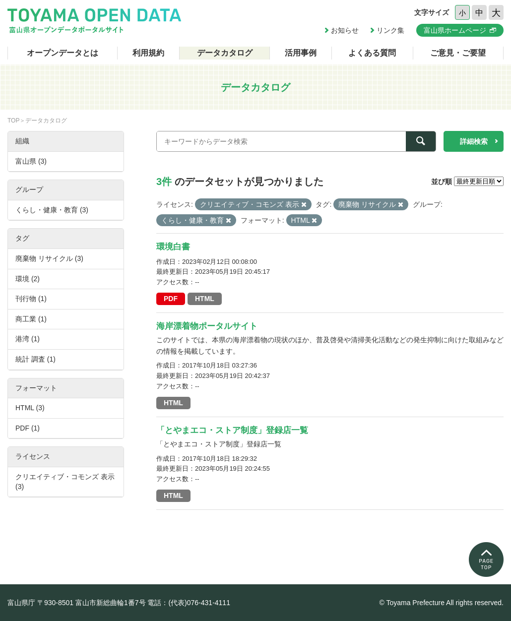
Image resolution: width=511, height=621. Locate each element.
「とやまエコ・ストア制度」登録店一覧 (232, 430)
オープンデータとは (62, 53)
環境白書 (173, 246)
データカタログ (225, 53)
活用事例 (301, 53)
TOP (13, 121)
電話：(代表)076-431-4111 (188, 603)
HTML (204, 299)
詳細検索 (474, 141)
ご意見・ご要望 (458, 53)
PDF (171, 299)
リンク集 (390, 30)
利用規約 (148, 53)
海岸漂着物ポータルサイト (206, 326)
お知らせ (345, 30)
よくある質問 (372, 53)
